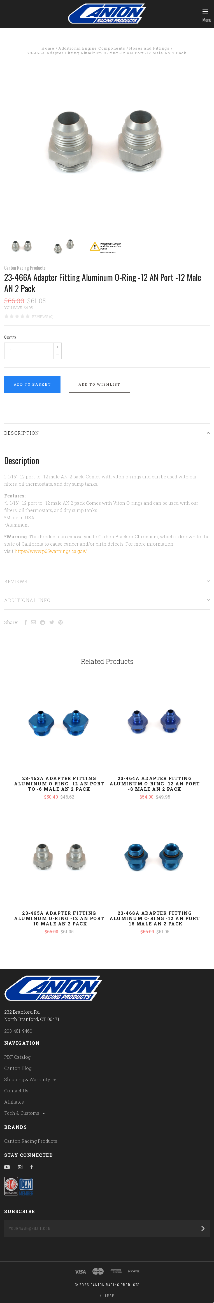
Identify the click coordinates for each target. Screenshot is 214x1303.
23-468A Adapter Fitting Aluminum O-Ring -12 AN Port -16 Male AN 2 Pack (155, 918)
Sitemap (107, 1295)
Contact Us (16, 1090)
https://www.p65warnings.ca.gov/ (51, 551)
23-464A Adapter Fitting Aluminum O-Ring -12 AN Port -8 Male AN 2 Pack (155, 783)
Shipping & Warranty (30, 1079)
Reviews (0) (43, 316)
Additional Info (107, 600)
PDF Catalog (17, 1057)
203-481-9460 (18, 1031)
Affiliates (14, 1102)
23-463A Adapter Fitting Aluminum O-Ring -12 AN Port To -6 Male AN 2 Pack (59, 783)
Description (107, 433)
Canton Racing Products (25, 267)
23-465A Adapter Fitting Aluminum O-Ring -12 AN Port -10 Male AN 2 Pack (59, 918)
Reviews (107, 581)
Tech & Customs (25, 1113)
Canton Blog (17, 1068)
